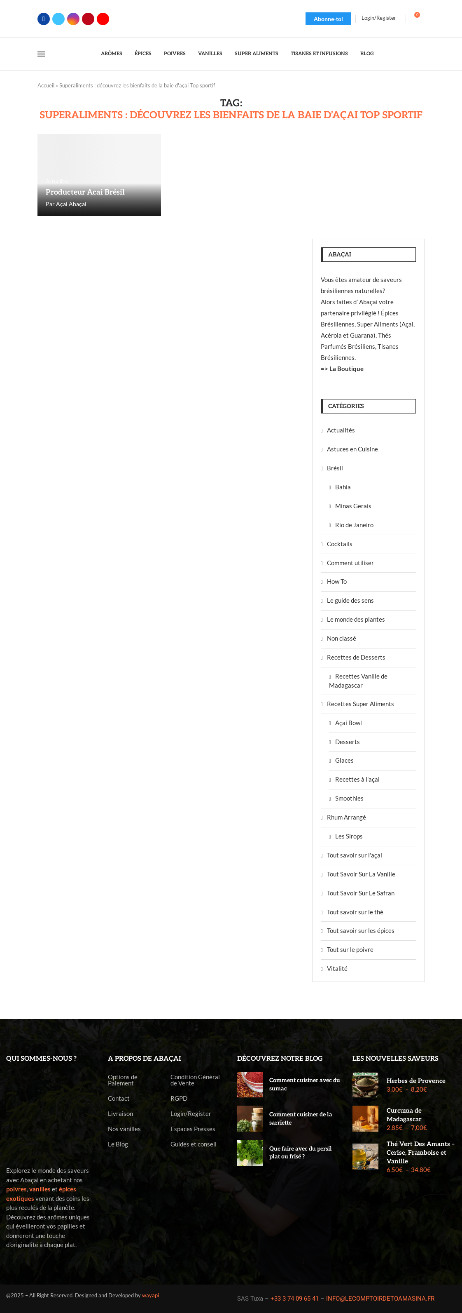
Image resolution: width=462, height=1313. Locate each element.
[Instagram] (73, 19)
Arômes (111, 54)
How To (337, 581)
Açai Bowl (348, 722)
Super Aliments (256, 54)
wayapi (150, 1295)
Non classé (341, 638)
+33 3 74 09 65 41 (295, 1298)
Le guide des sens (350, 600)
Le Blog (118, 1144)
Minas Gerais (353, 506)
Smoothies (349, 798)
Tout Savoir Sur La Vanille (361, 874)
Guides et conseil (193, 1144)
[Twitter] (58, 19)
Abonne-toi (328, 18)
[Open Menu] (41, 54)
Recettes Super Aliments (360, 703)
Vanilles (210, 54)
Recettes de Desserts (356, 657)
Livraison (120, 1114)
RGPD (178, 1098)
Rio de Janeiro (354, 524)
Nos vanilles (124, 1129)
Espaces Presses (192, 1129)
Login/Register (190, 1114)
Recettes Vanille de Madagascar (358, 680)
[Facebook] (43, 19)
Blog (367, 54)
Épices (143, 54)
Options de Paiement (123, 1080)
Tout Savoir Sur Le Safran (360, 893)
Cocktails (339, 543)
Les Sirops (349, 836)
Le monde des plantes (356, 619)
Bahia (343, 487)
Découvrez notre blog (280, 1059)
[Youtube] (103, 19)
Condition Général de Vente (195, 1080)
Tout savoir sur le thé (355, 912)
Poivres (175, 54)
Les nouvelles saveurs (395, 1059)
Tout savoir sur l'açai (354, 855)
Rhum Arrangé (346, 817)
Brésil (335, 468)
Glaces (344, 760)
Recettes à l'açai (357, 779)
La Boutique (346, 368)
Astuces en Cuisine (352, 449)
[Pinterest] (88, 19)
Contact (119, 1098)
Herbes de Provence (416, 1081)
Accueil (45, 85)
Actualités (341, 430)
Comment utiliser (350, 562)
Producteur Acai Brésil (85, 192)
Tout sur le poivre (350, 949)
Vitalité (337, 968)
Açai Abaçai (71, 203)
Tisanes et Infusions (319, 54)
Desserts (347, 741)
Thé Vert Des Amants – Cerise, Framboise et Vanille (421, 1152)
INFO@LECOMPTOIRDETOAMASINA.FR (380, 1298)
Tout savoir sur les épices (360, 930)
